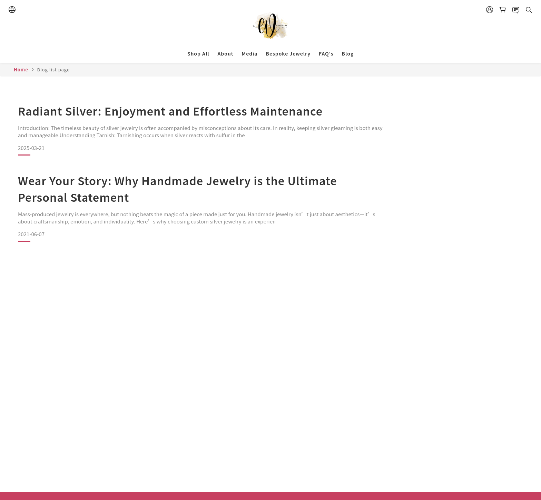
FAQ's (326, 53)
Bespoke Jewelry (288, 53)
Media (249, 53)
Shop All (198, 53)
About (225, 53)
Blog (348, 53)
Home (21, 69)
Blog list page (53, 69)
